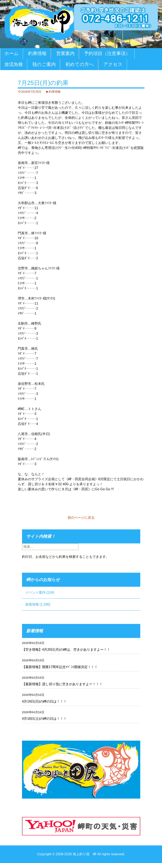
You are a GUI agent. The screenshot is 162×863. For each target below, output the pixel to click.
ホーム (11, 53)
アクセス (113, 64)
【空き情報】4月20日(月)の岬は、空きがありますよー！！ (66, 649)
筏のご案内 (44, 64)
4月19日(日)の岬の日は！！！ (44, 701)
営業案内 (65, 53)
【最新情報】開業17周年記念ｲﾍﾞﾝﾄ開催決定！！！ (60, 667)
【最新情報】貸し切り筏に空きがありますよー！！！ (62, 684)
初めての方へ (79, 64)
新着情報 (32, 604)
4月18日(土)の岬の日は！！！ (44, 718)
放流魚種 (13, 64)
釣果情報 (37, 53)
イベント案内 (35, 592)
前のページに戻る (81, 517)
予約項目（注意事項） (107, 53)
